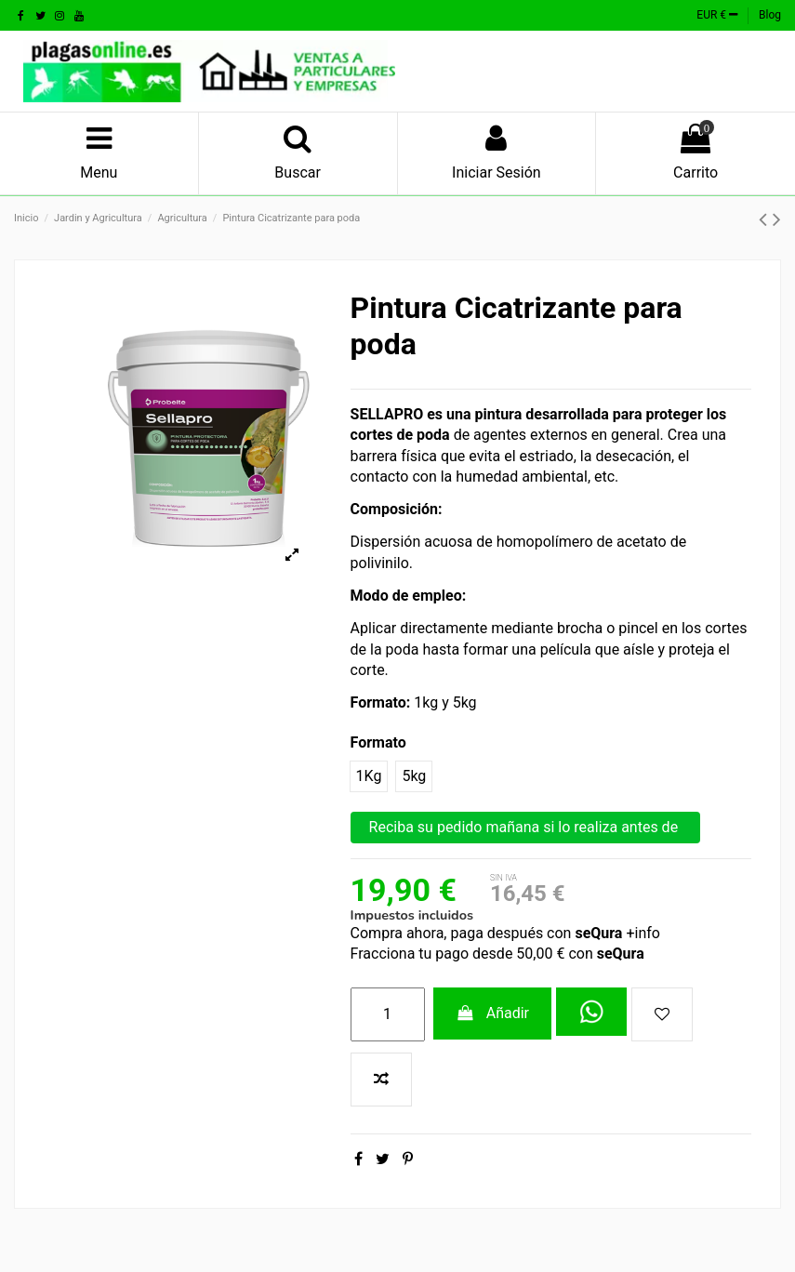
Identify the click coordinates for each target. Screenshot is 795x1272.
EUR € (716, 14)
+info (640, 933)
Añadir (492, 1013)
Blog (770, 14)
